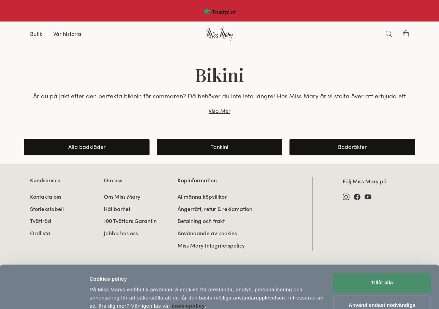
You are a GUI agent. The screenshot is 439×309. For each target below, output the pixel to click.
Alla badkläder (86, 146)
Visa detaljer (104, 295)
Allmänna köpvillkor (202, 196)
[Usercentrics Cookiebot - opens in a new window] (44, 296)
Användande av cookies (207, 233)
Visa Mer (219, 111)
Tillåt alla (382, 253)
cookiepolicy (188, 277)
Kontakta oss (45, 196)
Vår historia (67, 33)
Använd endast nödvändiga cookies (382, 280)
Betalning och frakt (201, 220)
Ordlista (40, 233)
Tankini (219, 146)
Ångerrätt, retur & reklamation (215, 209)
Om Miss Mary (122, 196)
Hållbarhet (117, 209)
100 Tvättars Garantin (130, 220)
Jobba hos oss (121, 233)
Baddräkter (352, 146)
